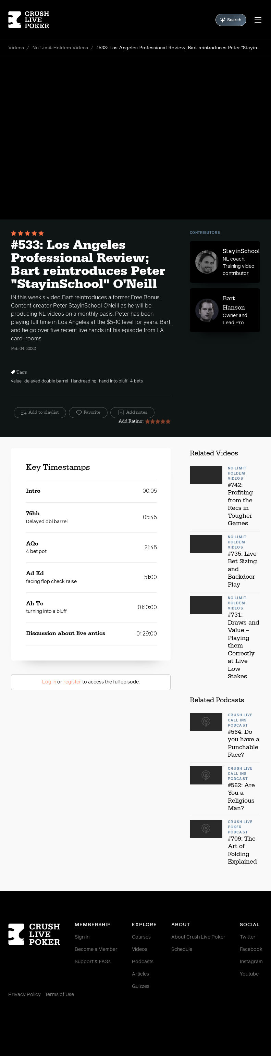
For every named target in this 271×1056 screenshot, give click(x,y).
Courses (141, 937)
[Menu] (258, 19)
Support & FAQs (93, 961)
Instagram (251, 961)
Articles (140, 974)
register (72, 682)
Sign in (82, 937)
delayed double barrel (46, 381)
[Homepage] (29, 20)
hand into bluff (113, 381)
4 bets (136, 381)
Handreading (83, 381)
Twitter (248, 937)
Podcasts (142, 961)
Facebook (251, 949)
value (16, 381)
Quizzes (140, 986)
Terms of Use (59, 994)
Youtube (249, 974)
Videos (16, 48)
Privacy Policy (24, 994)
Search (231, 20)
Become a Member (96, 949)
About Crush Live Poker (198, 937)
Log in (49, 682)
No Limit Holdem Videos (60, 48)
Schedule (181, 949)
